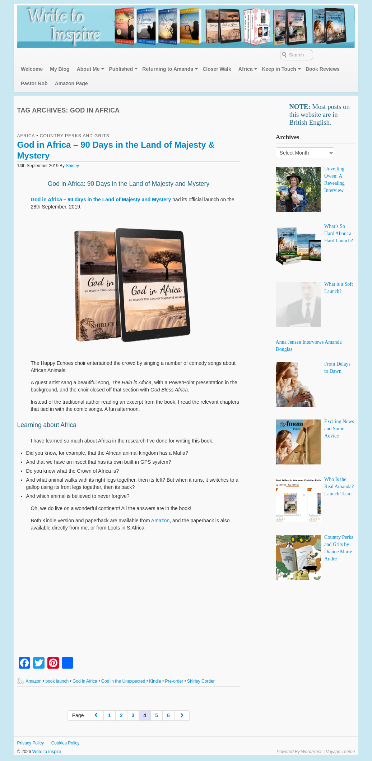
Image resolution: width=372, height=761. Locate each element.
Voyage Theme (340, 751)
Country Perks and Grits (75, 135)
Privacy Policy (30, 743)
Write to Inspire (46, 751)
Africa (245, 69)
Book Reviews (323, 69)
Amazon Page (71, 83)
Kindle (155, 681)
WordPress (311, 751)
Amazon (160, 520)
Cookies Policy (65, 743)
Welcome (32, 69)
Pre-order (174, 681)
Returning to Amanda (167, 69)
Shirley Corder (201, 681)
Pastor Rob (34, 83)
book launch (57, 681)
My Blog (59, 69)
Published (121, 69)
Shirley (72, 165)
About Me (88, 69)
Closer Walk (217, 69)
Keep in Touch (279, 69)
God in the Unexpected (123, 681)
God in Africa (85, 681)
